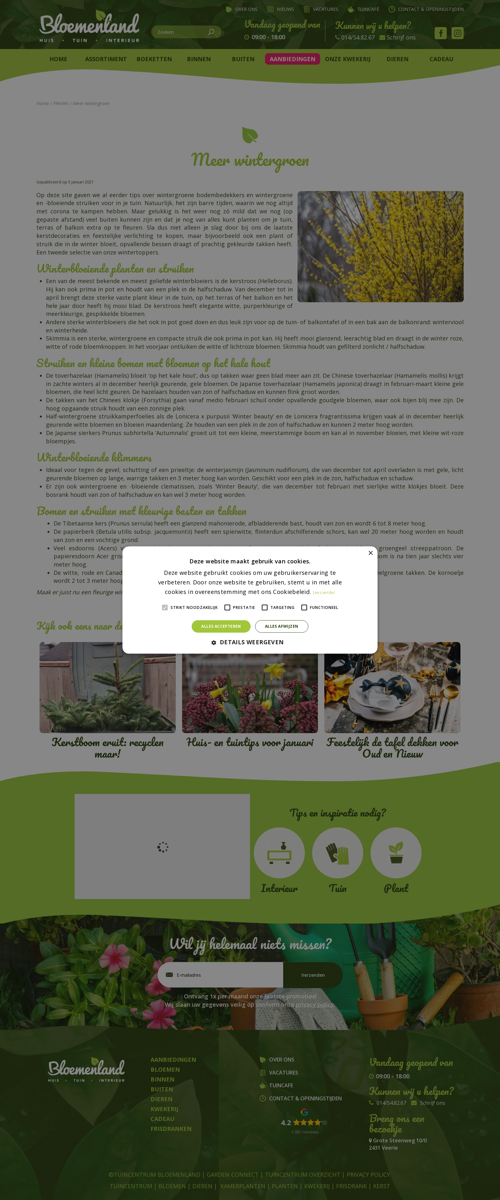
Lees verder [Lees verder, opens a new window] (324, 592)
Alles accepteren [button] (221, 626)
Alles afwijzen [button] (281, 626)
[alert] (250, 600)
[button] (249, 642)
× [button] (370, 553)
